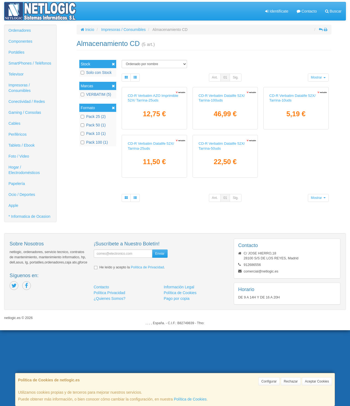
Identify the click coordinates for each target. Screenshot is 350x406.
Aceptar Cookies (317, 381)
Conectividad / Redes (26, 101)
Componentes (20, 41)
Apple (13, 205)
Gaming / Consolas (24, 112)
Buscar (333, 11)
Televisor (16, 74)
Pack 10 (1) (93, 133)
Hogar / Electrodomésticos (24, 170)
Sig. (235, 77)
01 (225, 77)
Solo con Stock (96, 72)
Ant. (215, 77)
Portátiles (16, 52)
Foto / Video (18, 156)
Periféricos (17, 134)
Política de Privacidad (147, 343)
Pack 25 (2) (93, 116)
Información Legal (179, 363)
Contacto (307, 11)
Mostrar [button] (318, 77)
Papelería (16, 183)
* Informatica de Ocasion (29, 216)
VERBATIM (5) (96, 94)
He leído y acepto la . (132, 343)
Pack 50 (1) (93, 125)
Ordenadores (19, 30)
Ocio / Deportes (21, 194)
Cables (14, 123)
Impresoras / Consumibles (19, 88)
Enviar (159, 329)
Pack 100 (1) (94, 142)
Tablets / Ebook (21, 145)
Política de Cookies (190, 399)
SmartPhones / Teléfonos (29, 63)
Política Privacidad (109, 368)
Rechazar (291, 381)
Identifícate (276, 11)
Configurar (269, 381)
